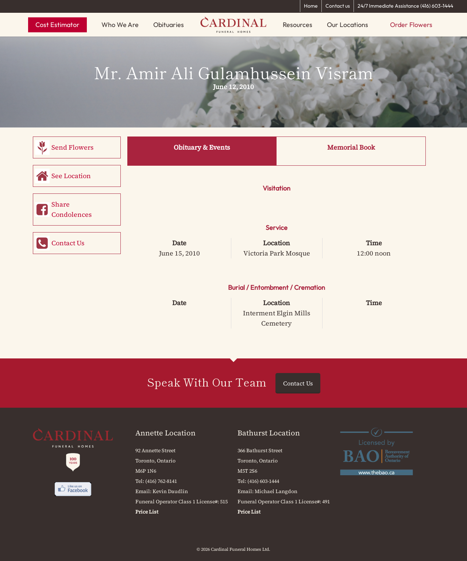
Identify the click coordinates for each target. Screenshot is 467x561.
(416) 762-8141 (161, 481)
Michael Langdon (276, 491)
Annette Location (165, 433)
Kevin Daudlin (170, 491)
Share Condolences (71, 209)
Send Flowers (72, 147)
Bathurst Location (269, 433)
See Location (71, 175)
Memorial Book (351, 147)
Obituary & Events (202, 147)
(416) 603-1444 (263, 481)
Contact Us (67, 242)
